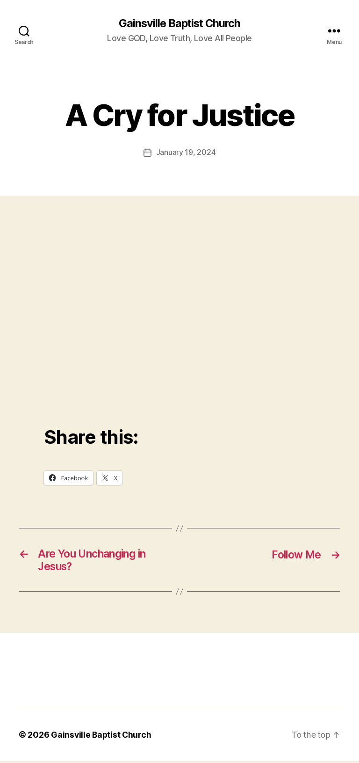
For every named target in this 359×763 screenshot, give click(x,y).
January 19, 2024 (186, 152)
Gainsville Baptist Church (179, 23)
